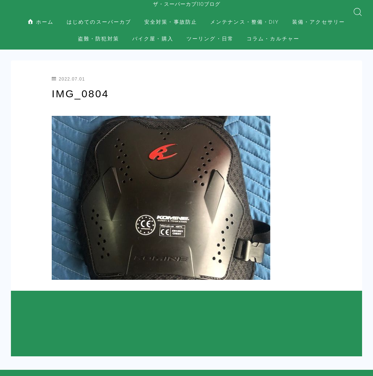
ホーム (41, 16)
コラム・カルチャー (273, 33)
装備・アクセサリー (318, 16)
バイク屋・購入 (152, 33)
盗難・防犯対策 (98, 33)
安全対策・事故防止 (170, 16)
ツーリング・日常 (209, 33)
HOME (19, 330)
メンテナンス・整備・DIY (244, 16)
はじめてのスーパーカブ (99, 16)
